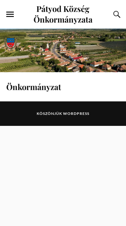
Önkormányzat (33, 86)
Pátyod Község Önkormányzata (63, 13)
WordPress (76, 113)
